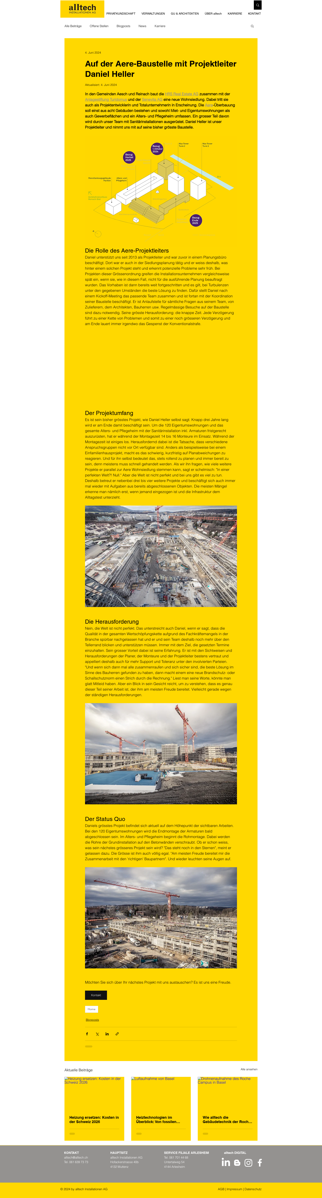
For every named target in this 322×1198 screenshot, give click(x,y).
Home (91, 1009)
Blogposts (123, 26)
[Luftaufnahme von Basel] (161, 1094)
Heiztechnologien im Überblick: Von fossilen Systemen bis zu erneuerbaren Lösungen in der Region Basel (159, 1119)
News (142, 26)
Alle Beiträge (73, 26)
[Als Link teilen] (117, 1034)
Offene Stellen (99, 26)
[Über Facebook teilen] (87, 1034)
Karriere (160, 26)
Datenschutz (253, 1189)
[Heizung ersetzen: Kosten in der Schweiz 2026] (94, 1093)
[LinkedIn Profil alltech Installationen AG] (226, 1163)
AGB (221, 1189)
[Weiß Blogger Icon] (237, 1163)
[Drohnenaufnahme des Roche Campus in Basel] (228, 1093)
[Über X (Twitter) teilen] (97, 1034)
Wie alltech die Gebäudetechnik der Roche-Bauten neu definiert (227, 1119)
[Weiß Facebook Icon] (260, 1163)
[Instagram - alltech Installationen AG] (248, 1163)
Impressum (234, 1189)
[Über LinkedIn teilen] (107, 1034)
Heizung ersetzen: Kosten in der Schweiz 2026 (94, 1119)
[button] (186, 14)
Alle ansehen (249, 1069)
